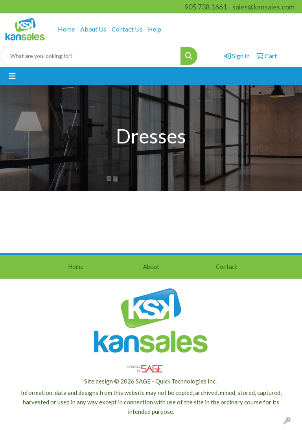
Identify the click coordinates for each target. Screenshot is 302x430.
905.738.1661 (205, 6)
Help (154, 29)
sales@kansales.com (263, 6)
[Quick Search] (90, 56)
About (151, 266)
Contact (226, 266)
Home (66, 29)
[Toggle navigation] (12, 76)
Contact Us (127, 29)
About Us (93, 29)
